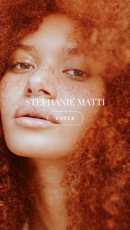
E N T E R (65, 118)
